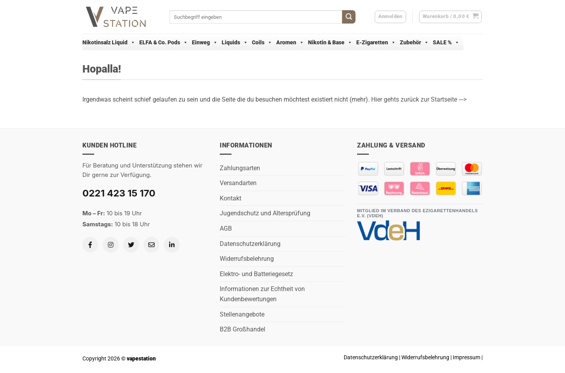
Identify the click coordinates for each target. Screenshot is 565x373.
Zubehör (414, 42)
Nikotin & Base (330, 42)
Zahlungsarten (240, 168)
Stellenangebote (242, 314)
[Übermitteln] (348, 17)
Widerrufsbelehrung (247, 258)
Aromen (290, 42)
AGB (226, 228)
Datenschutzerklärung (250, 243)
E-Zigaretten (376, 42)
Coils (262, 42)
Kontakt (230, 198)
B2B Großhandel (242, 329)
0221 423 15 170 (118, 193)
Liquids (235, 42)
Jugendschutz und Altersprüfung (265, 213)
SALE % (446, 42)
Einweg (205, 42)
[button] (450, 17)
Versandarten (238, 183)
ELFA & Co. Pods (163, 42)
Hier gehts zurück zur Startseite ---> (419, 99)
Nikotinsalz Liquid (108, 42)
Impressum (466, 357)
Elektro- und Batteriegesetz (256, 274)
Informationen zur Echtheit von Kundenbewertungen (262, 294)
